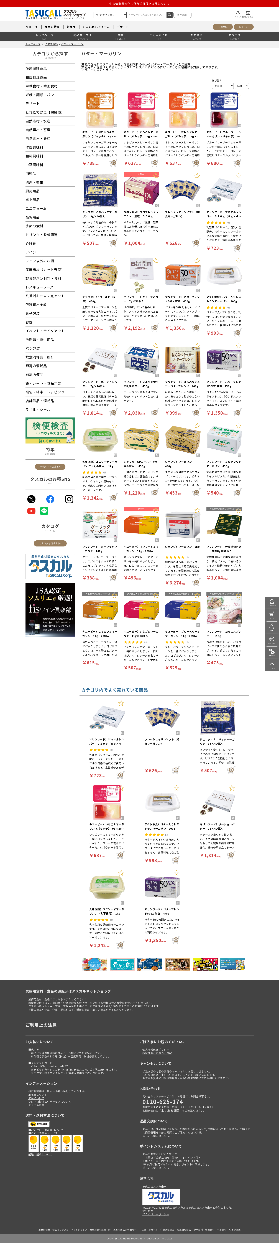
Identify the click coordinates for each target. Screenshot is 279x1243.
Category (50, 57)
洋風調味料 (51, 44)
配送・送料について (40, 1154)
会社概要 (147, 1211)
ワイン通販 (235, 1229)
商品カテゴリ (82, 35)
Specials (50, 453)
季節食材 (221, 1229)
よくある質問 (36, 1105)
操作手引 (272, 656)
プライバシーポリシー (155, 1214)
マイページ (272, 606)
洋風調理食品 (167, 1229)
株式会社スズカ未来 (154, 1186)
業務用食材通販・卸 (100, 1229)
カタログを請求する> (50, 543)
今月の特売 (52, 27)
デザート (123, 27)
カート (272, 618)
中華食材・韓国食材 (204, 1229)
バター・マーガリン (72, 44)
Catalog (50, 530)
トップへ (272, 668)
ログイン (243, 27)
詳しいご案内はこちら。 (157, 1136)
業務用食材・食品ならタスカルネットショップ (63, 1229)
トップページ (44, 35)
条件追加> (182, 15)
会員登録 (222, 27)
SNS (50, 483)
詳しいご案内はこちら (155, 1167)
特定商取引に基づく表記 (157, 1053)
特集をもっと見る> (50, 466)
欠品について (36, 1098)
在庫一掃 (31, 27)
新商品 (71, 27)
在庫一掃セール (150, 1229)
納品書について (37, 1095)
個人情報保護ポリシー (155, 1049)
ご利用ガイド (158, 35)
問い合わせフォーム (154, 1096)
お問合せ (196, 35)
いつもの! (271, 643)
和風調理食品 (184, 1229)
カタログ (235, 35)
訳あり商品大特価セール (126, 1229)
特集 (120, 35)
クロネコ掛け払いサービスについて (49, 1101)
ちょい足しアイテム (96, 27)
